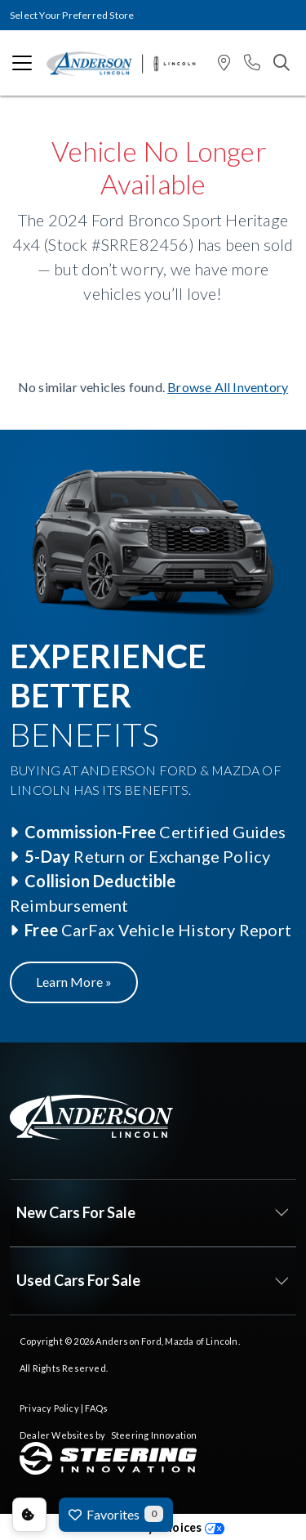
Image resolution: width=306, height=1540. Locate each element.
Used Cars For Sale (78, 1280)
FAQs (96, 1408)
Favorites (116, 1514)
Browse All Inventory (227, 387)
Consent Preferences (29, 1515)
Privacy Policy (49, 1408)
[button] (224, 63)
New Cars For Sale (75, 1212)
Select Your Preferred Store (72, 15)
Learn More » (74, 981)
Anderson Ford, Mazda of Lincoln (166, 1341)
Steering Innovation (154, 1435)
